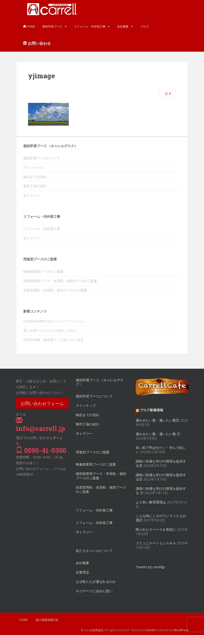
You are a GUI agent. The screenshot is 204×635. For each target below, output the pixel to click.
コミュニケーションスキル (156, 543)
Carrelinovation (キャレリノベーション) (53, 321)
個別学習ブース (52, 26)
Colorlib (150, 630)
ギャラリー (31, 195)
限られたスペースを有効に (156, 529)
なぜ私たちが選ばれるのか (96, 581)
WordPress (180, 630)
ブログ (144, 26)
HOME (29, 26)
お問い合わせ (37, 43)
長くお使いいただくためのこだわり (50, 330)
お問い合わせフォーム (42, 403)
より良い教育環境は (151, 502)
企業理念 (82, 572)
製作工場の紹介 (35, 186)
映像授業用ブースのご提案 (43, 271)
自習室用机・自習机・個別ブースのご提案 (55, 290)
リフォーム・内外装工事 (89, 26)
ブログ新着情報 (151, 410)
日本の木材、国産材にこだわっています (53, 339)
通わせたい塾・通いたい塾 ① (158, 434)
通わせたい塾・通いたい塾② (157, 420)
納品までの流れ (35, 176)
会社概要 (122, 26)
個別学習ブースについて (41, 158)
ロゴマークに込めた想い (94, 591)
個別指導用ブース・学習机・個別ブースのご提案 (60, 281)
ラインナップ (33, 167)
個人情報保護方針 (47, 620)
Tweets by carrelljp (150, 567)
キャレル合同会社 (92, 630)
